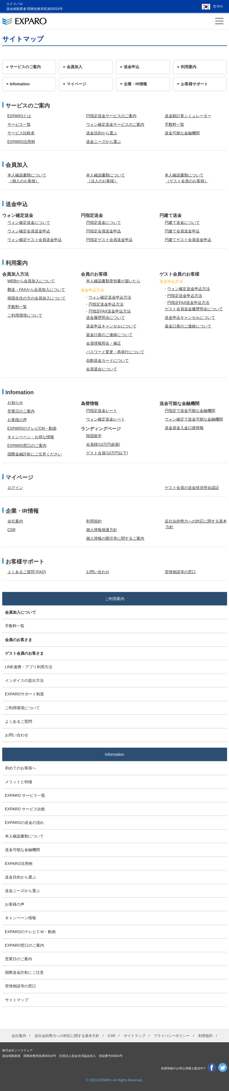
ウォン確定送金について (28, 222)
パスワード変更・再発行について (115, 352)
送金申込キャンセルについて (111, 326)
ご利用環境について (24, 315)
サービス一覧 (19, 124)
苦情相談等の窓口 (180, 572)
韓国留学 (94, 436)
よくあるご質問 (18, 721)
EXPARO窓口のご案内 (27, 445)
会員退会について (101, 369)
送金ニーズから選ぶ (103, 141)
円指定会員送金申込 (103, 231)
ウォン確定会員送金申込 (28, 231)
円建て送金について (182, 222)
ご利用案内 (114, 598)
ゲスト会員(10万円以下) (107, 453)
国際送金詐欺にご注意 (24, 972)
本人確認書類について (24, 836)
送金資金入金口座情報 (184, 428)
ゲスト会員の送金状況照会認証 (192, 487)
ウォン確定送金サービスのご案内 (115, 124)
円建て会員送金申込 (182, 231)
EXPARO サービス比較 (25, 809)
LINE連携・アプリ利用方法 (28, 667)
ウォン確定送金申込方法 (110, 297)
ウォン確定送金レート (105, 419)
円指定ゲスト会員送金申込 (109, 239)
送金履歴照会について (105, 317)
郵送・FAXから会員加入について (36, 289)
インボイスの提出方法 (24, 680)
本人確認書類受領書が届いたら (113, 281)
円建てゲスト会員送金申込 (188, 239)
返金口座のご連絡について (109, 334)
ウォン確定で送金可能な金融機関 (194, 419)
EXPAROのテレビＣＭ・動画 (30, 931)
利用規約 (94, 521)
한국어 (218, 6)
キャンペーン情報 (20, 918)
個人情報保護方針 (101, 529)
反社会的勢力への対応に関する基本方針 (67, 1036)
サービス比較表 (21, 133)
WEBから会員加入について (31, 281)
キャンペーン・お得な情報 (30, 437)
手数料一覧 (174, 124)
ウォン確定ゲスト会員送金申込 (34, 239)
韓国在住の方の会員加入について (36, 298)
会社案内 (15, 521)
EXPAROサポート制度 (24, 694)
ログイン (15, 487)
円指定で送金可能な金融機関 (190, 410)
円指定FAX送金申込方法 (110, 311)
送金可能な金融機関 (182, 133)
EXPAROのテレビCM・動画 (31, 428)
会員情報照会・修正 (103, 343)
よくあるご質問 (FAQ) (26, 572)
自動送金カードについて (107, 360)
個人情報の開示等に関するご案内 (115, 538)
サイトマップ (16, 1000)
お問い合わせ (97, 572)
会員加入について (20, 612)
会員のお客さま (18, 639)
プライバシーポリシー (172, 1036)
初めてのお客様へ (20, 768)
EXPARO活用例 (21, 141)
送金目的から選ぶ (101, 133)
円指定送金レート (101, 410)
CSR (11, 529)
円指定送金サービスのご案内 (111, 116)
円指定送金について (103, 222)
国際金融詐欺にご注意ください (34, 454)
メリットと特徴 (18, 782)
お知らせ (15, 402)
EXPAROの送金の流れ (24, 822)
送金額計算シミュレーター (188, 116)
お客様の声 (17, 420)
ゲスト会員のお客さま (24, 653)
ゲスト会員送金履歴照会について (194, 309)
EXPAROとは (19, 116)
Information (114, 754)
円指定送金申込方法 (106, 304)
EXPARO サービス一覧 (25, 795)
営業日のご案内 (21, 411)
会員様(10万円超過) (103, 444)
